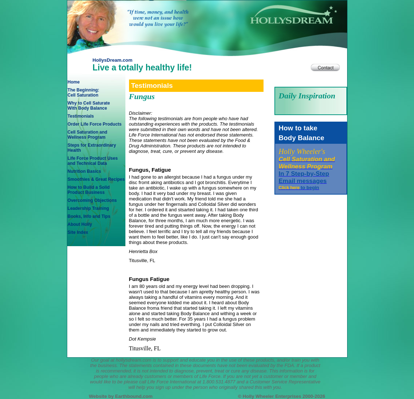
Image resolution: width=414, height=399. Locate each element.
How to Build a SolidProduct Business (89, 190)
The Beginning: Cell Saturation (83, 92)
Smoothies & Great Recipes (96, 179)
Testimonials (81, 116)
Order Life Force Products (95, 124)
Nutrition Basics (84, 171)
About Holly (80, 224)
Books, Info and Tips (89, 216)
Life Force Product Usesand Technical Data (93, 161)
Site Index (78, 232)
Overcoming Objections (92, 200)
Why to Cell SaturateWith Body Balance (89, 106)
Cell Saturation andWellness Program (87, 135)
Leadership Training (88, 208)
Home (74, 82)
